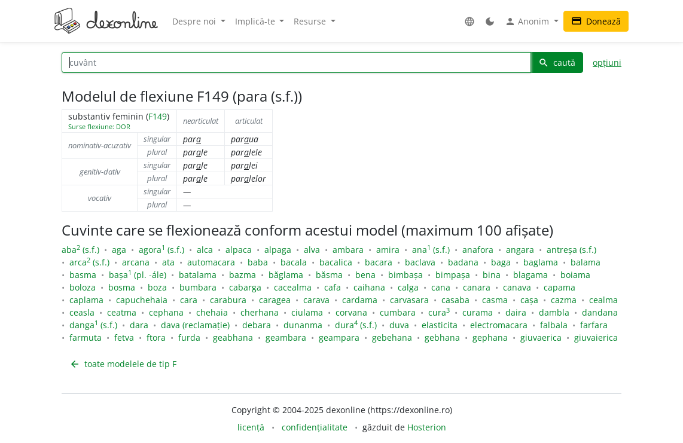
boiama (575, 274)
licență (250, 427)
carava (316, 299)
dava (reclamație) (195, 325)
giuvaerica (541, 337)
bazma (242, 274)
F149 (157, 116)
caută (556, 62)
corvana (351, 312)
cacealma (293, 287)
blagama (530, 274)
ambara (348, 249)
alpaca (238, 249)
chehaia (212, 312)
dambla (554, 312)
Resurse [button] (311, 21)
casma (495, 299)
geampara (339, 337)
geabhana (233, 337)
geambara (286, 337)
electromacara (499, 325)
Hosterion (426, 427)
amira (388, 249)
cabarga (245, 287)
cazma (564, 299)
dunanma (302, 325)
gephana (490, 337)
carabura (228, 299)
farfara (594, 325)
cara (188, 299)
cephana (166, 312)
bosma (121, 287)
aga (119, 249)
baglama (540, 262)
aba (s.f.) (80, 249)
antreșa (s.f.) (571, 249)
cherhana (259, 312)
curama (477, 312)
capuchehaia (141, 299)
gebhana (442, 337)
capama (559, 287)
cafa (332, 287)
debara (256, 325)
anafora (477, 249)
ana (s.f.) (431, 249)
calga (408, 287)
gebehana (392, 337)
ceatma (121, 312)
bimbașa (405, 274)
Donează (596, 21)
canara (476, 287)
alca (205, 249)
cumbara (398, 312)
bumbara (198, 287)
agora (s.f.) (161, 249)
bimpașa (452, 274)
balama (585, 262)
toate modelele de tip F (122, 363)
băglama (286, 274)
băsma (329, 274)
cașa (529, 299)
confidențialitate (314, 427)
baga (501, 262)
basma (82, 274)
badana (463, 262)
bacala (293, 262)
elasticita (440, 325)
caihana (369, 287)
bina (492, 274)
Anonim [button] (528, 22)
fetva (124, 337)
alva (312, 249)
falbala (554, 325)
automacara (211, 262)
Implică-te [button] (256, 21)
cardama (359, 299)
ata (168, 262)
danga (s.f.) (93, 325)
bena (365, 274)
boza (157, 287)
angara (520, 249)
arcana (136, 262)
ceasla (81, 312)
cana (440, 287)
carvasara (409, 299)
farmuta (85, 337)
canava (517, 287)
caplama (86, 299)
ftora (156, 337)
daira (515, 312)
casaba (455, 299)
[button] (469, 21)
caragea (275, 299)
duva (399, 325)
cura (439, 312)
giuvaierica (596, 337)
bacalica (335, 262)
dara (139, 325)
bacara (378, 262)
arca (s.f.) (89, 262)
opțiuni (607, 62)
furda (189, 337)
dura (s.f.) (356, 325)
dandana (600, 312)
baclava (420, 262)
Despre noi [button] (195, 21)
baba (258, 262)
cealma (603, 299)
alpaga (277, 249)
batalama (198, 274)
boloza (82, 287)
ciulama (307, 312)
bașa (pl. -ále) (137, 274)
